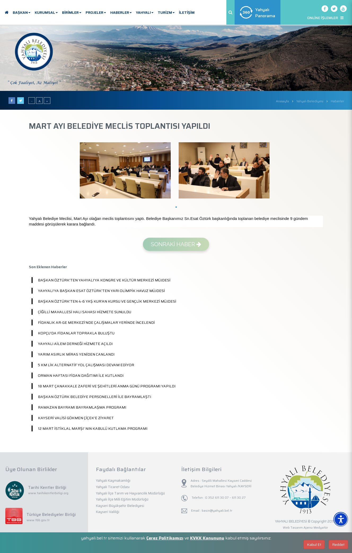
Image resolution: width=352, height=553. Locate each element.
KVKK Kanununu (207, 538)
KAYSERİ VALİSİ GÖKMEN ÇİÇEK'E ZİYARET (76, 418)
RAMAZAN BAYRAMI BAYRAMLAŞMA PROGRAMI (82, 407)
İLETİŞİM (187, 12)
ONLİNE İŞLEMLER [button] (325, 18)
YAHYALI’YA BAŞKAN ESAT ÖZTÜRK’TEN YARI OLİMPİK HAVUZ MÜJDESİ (101, 291)
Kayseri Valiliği (107, 512)
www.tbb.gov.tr (38, 520)
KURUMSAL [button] (46, 12)
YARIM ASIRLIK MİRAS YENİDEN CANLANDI (76, 354)
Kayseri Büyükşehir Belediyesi (120, 505)
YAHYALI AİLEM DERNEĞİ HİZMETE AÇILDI (75, 344)
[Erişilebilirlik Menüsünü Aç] (340, 519)
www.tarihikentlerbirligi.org (48, 493)
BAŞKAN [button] (21, 12)
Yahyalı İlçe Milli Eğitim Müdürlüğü (122, 499)
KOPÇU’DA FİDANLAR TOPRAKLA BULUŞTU (76, 333)
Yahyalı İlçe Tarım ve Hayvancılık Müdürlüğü (130, 493)
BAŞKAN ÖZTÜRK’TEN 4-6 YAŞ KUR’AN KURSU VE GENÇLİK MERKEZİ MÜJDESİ (107, 301)
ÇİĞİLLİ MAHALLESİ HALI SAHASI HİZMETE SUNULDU (84, 312)
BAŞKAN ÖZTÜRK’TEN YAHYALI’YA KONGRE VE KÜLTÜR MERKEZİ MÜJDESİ (104, 280)
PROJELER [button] (96, 12)
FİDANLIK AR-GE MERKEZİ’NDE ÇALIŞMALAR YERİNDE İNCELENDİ (96, 322)
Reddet (338, 544)
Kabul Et (314, 544)
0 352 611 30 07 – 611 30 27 (225, 497)
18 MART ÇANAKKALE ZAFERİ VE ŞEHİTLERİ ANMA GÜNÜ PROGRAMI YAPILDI (106, 386)
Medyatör (321, 527)
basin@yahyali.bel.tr (217, 510)
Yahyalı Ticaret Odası (113, 487)
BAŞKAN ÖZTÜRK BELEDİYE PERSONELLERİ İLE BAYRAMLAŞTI (94, 397)
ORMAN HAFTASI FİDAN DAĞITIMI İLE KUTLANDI (81, 375)
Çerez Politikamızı (164, 538)
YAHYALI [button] (144, 12)
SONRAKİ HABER (176, 244)
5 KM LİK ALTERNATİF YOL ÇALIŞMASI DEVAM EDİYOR (86, 365)
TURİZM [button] (166, 12)
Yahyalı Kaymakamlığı (113, 480)
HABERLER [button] (121, 12)
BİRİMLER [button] (71, 12)
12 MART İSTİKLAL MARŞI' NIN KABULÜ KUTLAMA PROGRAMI (92, 428)
